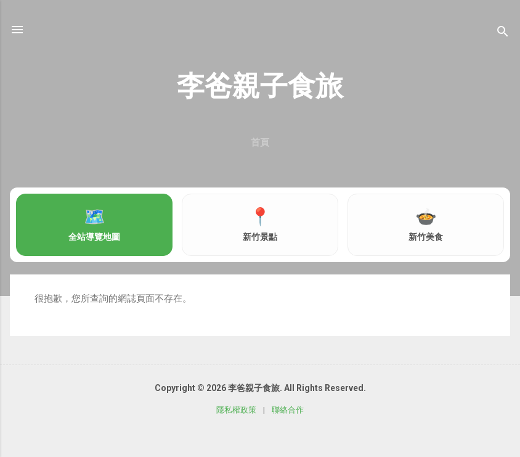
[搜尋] (502, 33)
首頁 (260, 142)
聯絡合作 (288, 409)
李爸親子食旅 (260, 86)
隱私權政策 (236, 409)
